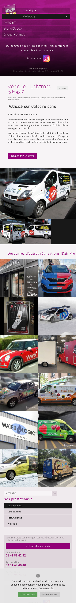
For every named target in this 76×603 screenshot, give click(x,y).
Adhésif (10, 22)
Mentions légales (37, 68)
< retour (62, 88)
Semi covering (14, 511)
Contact (48, 50)
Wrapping (12, 523)
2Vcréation (50, 71)
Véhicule (29, 16)
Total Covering (15, 517)
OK (54, 493)
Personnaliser (50, 594)
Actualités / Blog (31, 50)
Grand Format (14, 34)
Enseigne (29, 10)
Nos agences (40, 45)
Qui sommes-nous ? (18, 45)
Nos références (59, 45)
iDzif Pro (11, 98)
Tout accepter (27, 594)
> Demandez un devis (22, 156)
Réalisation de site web (24, 71)
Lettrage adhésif (15, 505)
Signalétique (13, 28)
